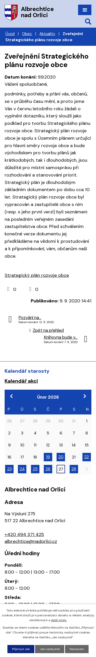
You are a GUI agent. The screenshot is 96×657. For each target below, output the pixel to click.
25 (35, 469)
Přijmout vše (21, 649)
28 (73, 469)
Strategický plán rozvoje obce (37, 275)
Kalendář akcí (21, 381)
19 (48, 456)
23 (9, 469)
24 (22, 469)
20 (60, 456)
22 (86, 456)
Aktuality (47, 33)
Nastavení (77, 649)
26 (48, 469)
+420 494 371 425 (24, 534)
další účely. (59, 620)
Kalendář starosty (27, 371)
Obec (27, 33)
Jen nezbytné (50, 649)
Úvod (10, 33)
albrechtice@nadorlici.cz (31, 541)
